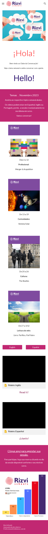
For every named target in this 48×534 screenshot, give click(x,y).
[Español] (35, 347)
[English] (12, 347)
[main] (24, 66)
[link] (24, 372)
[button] (3, 3)
